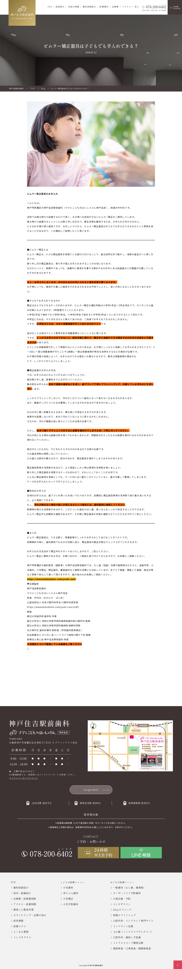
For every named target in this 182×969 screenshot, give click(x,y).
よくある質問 (21, 931)
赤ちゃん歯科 (70, 893)
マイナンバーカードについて (23, 778)
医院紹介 (60, 6)
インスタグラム (22, 937)
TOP (49, 6)
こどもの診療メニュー (72, 882)
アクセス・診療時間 (24, 904)
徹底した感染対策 (23, 909)
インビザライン (122, 904)
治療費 (115, 6)
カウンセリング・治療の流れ (29, 915)
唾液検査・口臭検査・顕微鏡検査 (132, 948)
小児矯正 (68, 898)
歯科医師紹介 (89, 6)
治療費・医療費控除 (24, 898)
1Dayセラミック (122, 909)
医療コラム (19, 926)
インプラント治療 (123, 926)
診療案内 (104, 6)
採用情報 (18, 920)
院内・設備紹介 (22, 893)
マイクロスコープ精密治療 (128, 943)
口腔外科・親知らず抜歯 (127, 937)
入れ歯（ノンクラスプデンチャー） (133, 931)
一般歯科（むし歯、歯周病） (129, 887)
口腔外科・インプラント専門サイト (133, 920)
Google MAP (91, 789)
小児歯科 (68, 887)
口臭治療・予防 (122, 898)
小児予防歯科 (70, 904)
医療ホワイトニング (124, 915)
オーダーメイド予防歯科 (127, 893)
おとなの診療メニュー (122, 882)
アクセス (126, 6)
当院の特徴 (73, 6)
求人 (137, 6)
